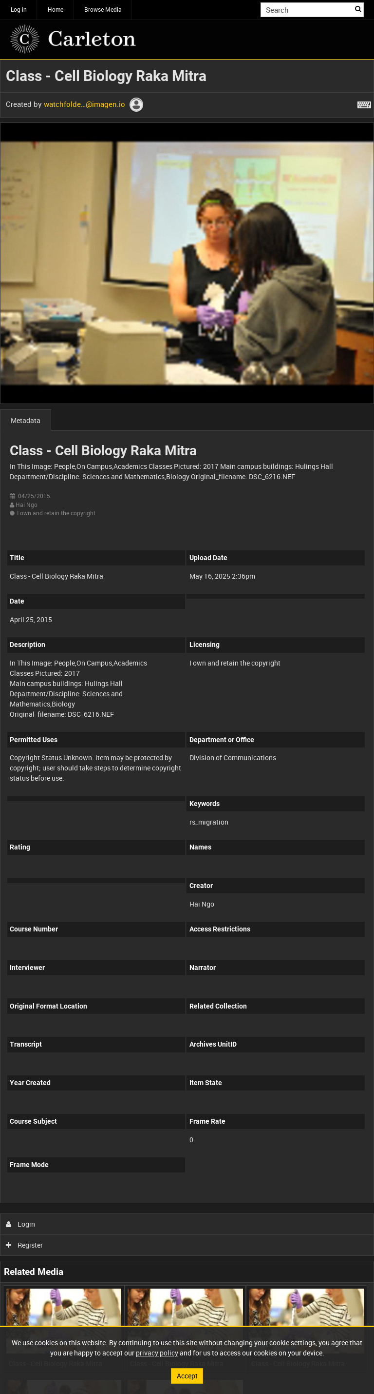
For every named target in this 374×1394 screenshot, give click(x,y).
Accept (187, 1375)
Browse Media (103, 9)
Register (24, 1245)
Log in (19, 9)
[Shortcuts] (364, 103)
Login (21, 1224)
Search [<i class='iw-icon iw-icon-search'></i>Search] (358, 8)
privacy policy (157, 1352)
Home (55, 9)
